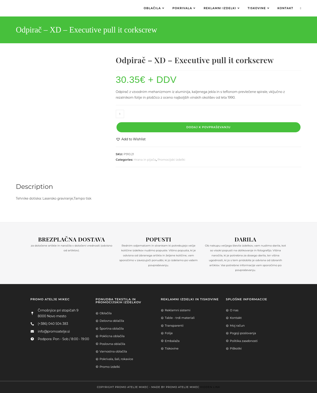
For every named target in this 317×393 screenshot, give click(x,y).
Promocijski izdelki (171, 159)
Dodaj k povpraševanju (208, 127)
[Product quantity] (120, 114)
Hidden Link (210, 387)
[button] (131, 139)
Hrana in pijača (145, 159)
